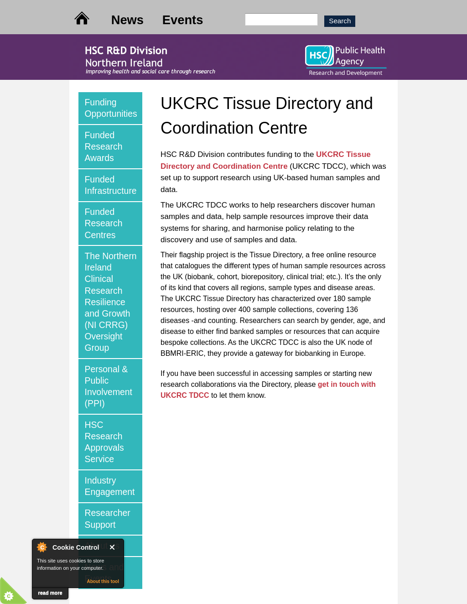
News (127, 20)
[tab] (110, 108)
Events (182, 20)
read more (50, 592)
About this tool (103, 581)
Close (114, 547)
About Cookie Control (41, 547)
